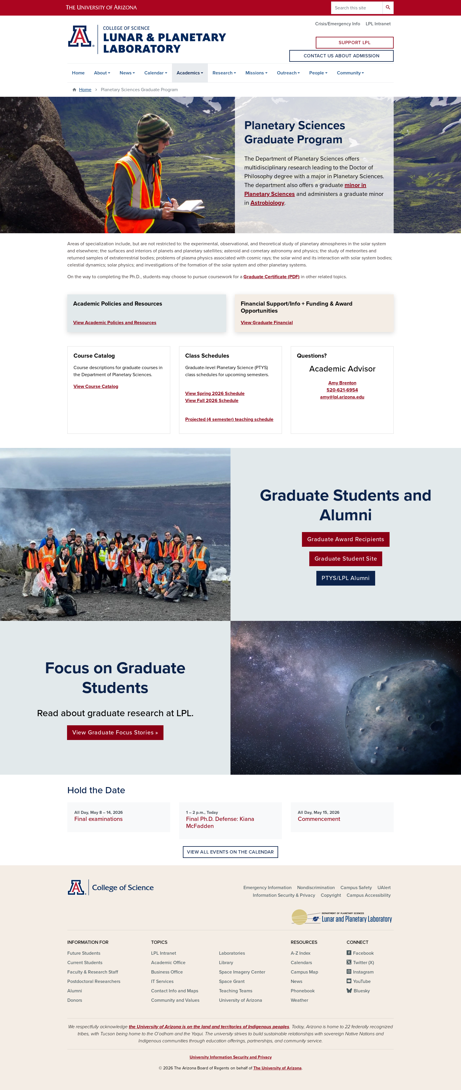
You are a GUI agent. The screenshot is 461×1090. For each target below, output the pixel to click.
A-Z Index (300, 953)
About (100, 73)
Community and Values (175, 1000)
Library (226, 963)
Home (78, 73)
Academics (188, 73)
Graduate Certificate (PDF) (271, 277)
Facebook (363, 953)
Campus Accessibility (369, 895)
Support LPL (354, 43)
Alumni (74, 991)
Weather (299, 1000)
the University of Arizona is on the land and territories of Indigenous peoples (209, 1027)
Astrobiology (267, 202)
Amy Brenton (342, 383)
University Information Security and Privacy (231, 1057)
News (126, 73)
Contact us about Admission (342, 56)
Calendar (154, 73)
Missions (254, 73)
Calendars (301, 963)
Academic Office (168, 963)
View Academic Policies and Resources (114, 323)
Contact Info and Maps (174, 991)
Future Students (83, 953)
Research (223, 73)
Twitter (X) (363, 963)
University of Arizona (240, 1000)
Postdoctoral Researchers (93, 981)
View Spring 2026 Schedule (215, 393)
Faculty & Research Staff (92, 972)
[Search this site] (357, 7)
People (316, 73)
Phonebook (303, 991)
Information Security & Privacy (284, 895)
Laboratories (232, 953)
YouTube (362, 981)
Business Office (167, 972)
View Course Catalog (96, 386)
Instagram (363, 972)
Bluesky (362, 991)
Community (349, 73)
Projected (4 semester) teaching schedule (229, 419)
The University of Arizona (277, 1068)
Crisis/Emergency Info (337, 24)
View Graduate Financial (267, 323)
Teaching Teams (235, 991)
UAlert (384, 888)
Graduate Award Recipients (345, 539)
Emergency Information (267, 888)
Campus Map (304, 972)
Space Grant (232, 981)
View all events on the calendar (230, 852)
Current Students (84, 963)
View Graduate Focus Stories (113, 732)
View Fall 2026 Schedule (211, 401)
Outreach (287, 73)
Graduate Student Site (346, 558)
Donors (74, 1000)
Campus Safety (356, 888)
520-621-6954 (342, 390)
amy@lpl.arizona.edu (342, 397)
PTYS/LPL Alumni (346, 578)
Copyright (331, 895)
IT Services (162, 981)
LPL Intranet (378, 24)
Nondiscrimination (316, 888)
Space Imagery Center (242, 972)
